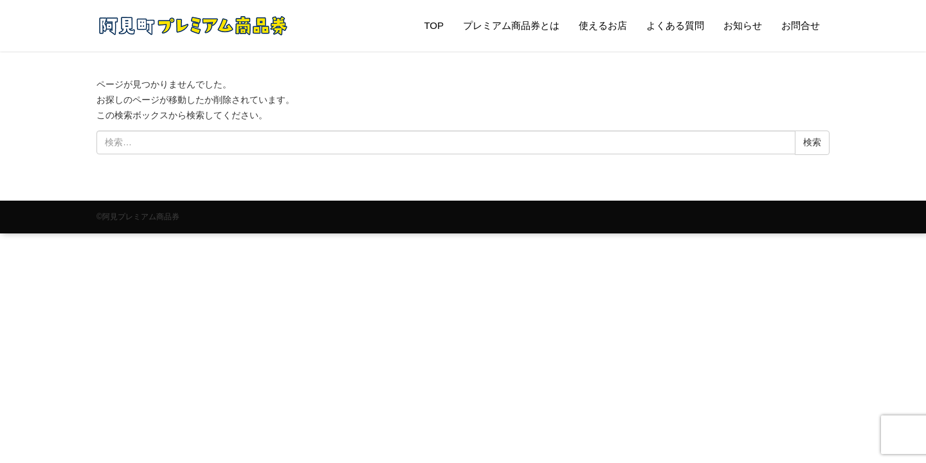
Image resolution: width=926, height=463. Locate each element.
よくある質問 (675, 25)
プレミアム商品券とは (511, 25)
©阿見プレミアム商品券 (137, 216)
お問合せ (800, 25)
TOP (434, 25)
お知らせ (742, 25)
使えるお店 (603, 25)
